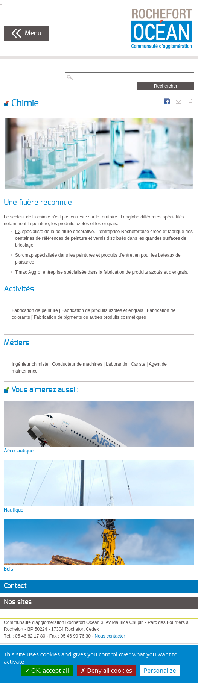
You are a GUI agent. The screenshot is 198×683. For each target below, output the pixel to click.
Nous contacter (110, 636)
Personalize (160, 670)
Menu (33, 33)
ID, (18, 231)
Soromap (24, 255)
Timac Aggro (27, 272)
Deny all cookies (106, 670)
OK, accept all (47, 670)
